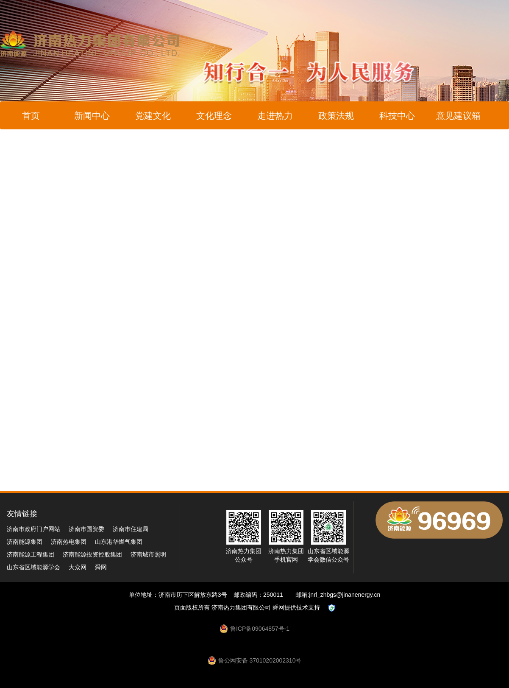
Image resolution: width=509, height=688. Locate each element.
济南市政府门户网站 (33, 529)
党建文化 (153, 115)
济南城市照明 (148, 554)
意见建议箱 (458, 115)
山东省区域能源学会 (33, 567)
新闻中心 (92, 115)
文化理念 (214, 115)
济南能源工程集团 (30, 554)
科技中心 (397, 115)
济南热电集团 (68, 541)
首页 (31, 115)
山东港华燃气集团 (118, 541)
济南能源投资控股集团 (92, 554)
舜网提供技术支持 (296, 607)
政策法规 (336, 115)
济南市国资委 (86, 529)
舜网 (101, 567)
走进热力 (275, 115)
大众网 (77, 567)
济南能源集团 (24, 541)
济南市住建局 (130, 529)
